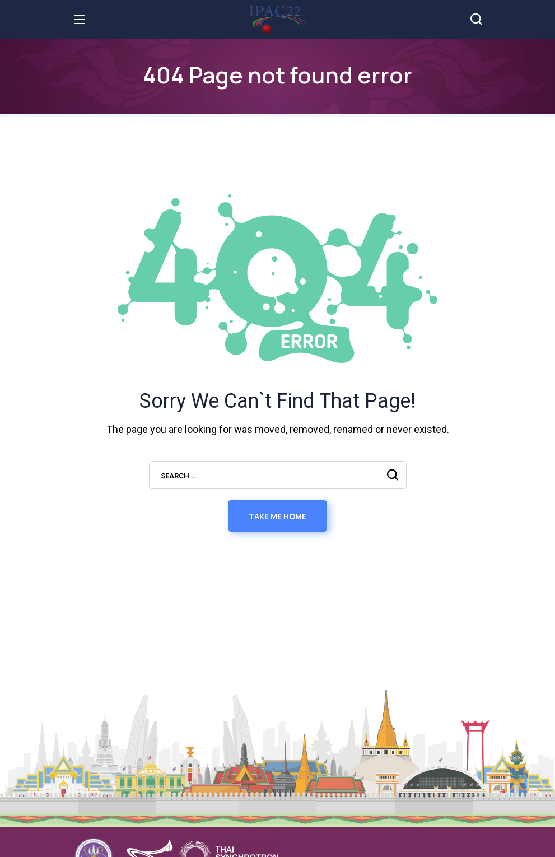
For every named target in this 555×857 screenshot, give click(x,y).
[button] (476, 20)
